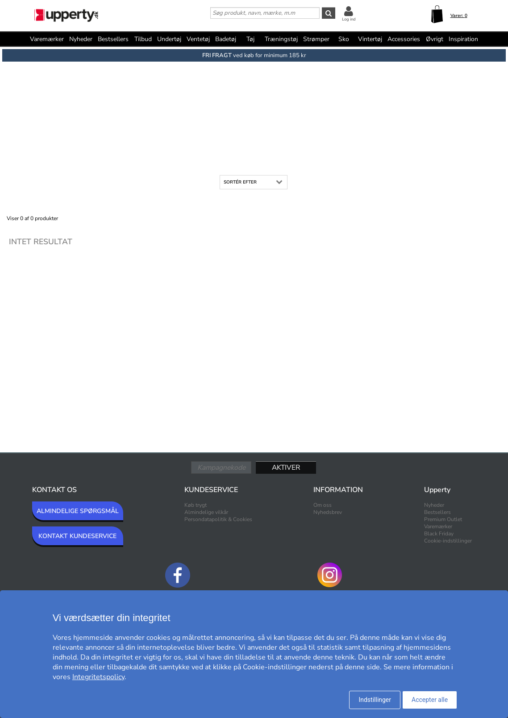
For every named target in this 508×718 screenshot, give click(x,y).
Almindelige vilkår (206, 512)
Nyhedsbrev (327, 512)
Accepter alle (430, 699)
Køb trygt (195, 505)
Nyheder (80, 39)
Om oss (322, 505)
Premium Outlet (443, 519)
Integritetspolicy (98, 677)
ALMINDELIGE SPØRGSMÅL (78, 511)
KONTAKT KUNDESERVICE (77, 536)
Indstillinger (374, 699)
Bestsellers (113, 39)
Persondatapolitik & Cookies (218, 519)
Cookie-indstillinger (448, 540)
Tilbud (143, 39)
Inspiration (463, 39)
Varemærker (47, 39)
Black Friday (439, 533)
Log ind (349, 19)
